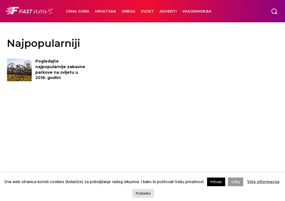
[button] (274, 11)
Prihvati (216, 182)
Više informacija (263, 181)
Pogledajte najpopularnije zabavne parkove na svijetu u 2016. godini (60, 69)
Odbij (235, 182)
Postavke (143, 193)
